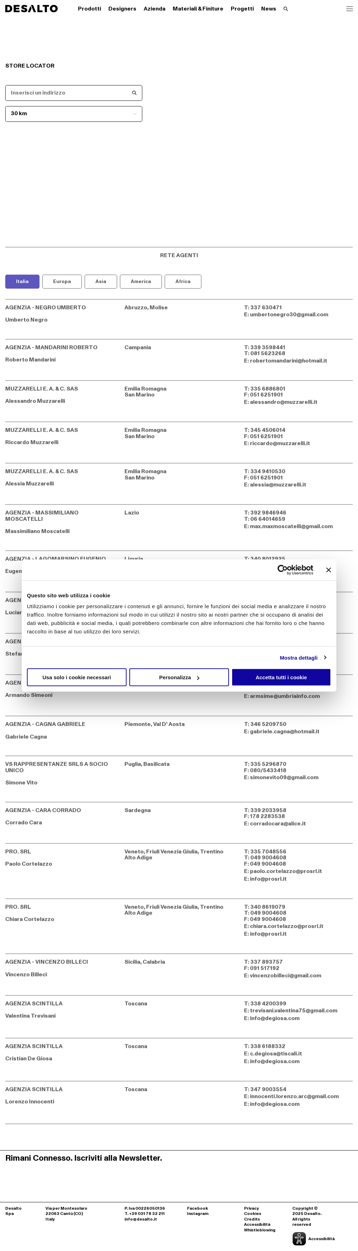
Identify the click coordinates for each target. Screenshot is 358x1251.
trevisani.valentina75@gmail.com (293, 1013)
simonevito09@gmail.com (284, 781)
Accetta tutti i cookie (281, 677)
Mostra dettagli (298, 657)
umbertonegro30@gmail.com (289, 318)
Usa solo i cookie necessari (77, 677)
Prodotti (89, 9)
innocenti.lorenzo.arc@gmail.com (294, 1099)
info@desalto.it (140, 1219)
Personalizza (179, 677)
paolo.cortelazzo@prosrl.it (286, 874)
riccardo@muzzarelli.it (280, 446)
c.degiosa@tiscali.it (276, 1057)
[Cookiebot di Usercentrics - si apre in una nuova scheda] (282, 569)
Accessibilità (257, 1225)
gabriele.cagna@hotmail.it (285, 734)
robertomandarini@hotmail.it (288, 364)
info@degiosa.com (275, 1021)
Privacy (251, 1208)
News (268, 9)
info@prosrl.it (268, 882)
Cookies (252, 1214)
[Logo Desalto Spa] (31, 8)
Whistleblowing (259, 1230)
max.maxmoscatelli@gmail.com (291, 529)
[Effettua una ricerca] (286, 9)
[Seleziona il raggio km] (73, 114)
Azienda (154, 9)
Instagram (197, 1214)
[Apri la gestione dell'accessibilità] (310, 1239)
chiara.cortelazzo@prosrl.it (286, 929)
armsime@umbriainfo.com (285, 699)
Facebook (197, 1208)
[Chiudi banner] (328, 569)
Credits (252, 1219)
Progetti (242, 9)
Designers (122, 9)
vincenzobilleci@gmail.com (285, 978)
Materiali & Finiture (198, 9)
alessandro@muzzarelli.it (283, 405)
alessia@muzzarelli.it (278, 488)
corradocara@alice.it (278, 826)
